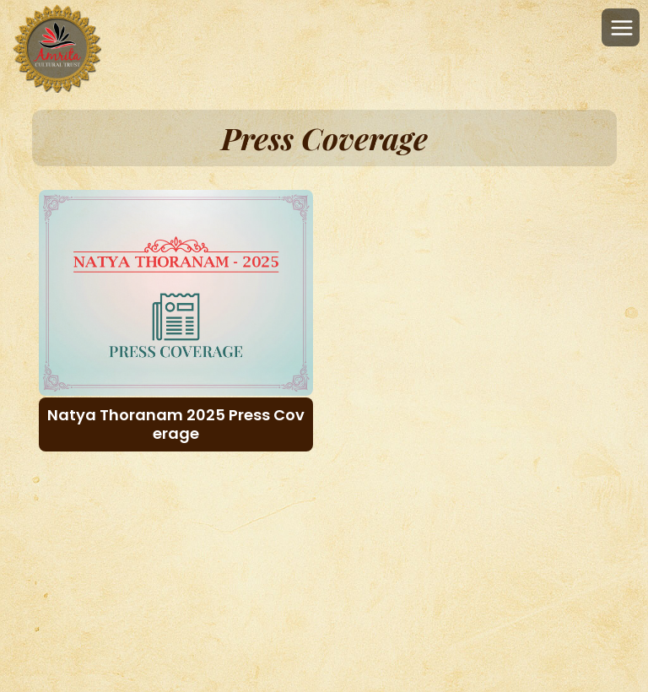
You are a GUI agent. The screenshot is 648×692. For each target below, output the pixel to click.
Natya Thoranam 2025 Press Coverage (176, 424)
